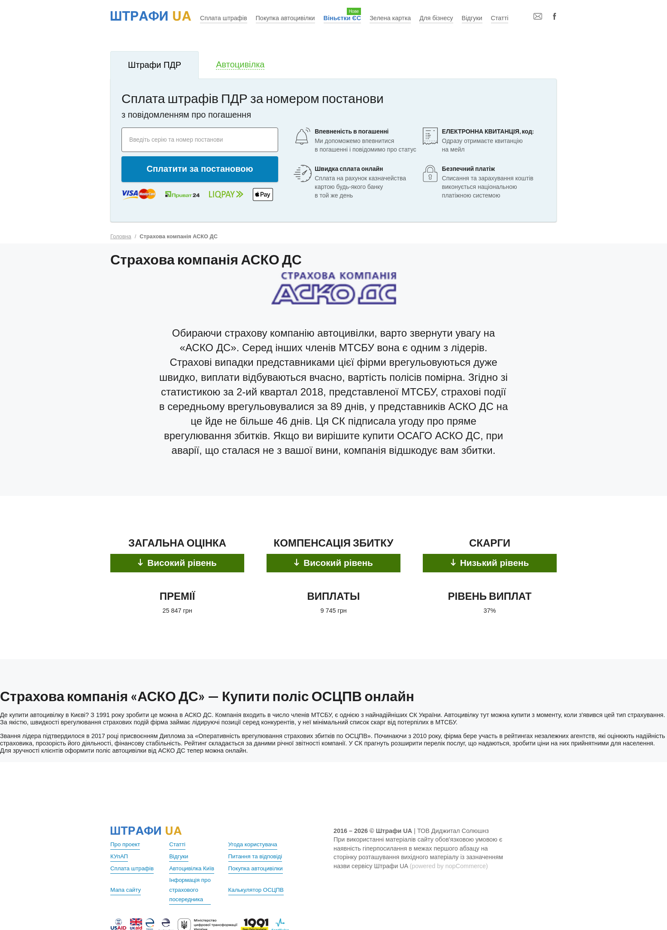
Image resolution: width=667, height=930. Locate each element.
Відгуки (472, 18)
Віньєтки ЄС (342, 18)
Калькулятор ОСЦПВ (258, 888)
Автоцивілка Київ (193, 867)
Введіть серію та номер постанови (184, 139)
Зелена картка (390, 18)
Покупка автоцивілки (285, 18)
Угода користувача (255, 844)
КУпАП (120, 855)
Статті (500, 18)
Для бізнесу (436, 18)
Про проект (126, 844)
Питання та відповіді (257, 855)
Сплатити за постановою (200, 168)
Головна (120, 236)
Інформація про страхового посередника (191, 888)
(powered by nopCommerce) (448, 866)
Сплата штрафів (223, 18)
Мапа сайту (126, 888)
